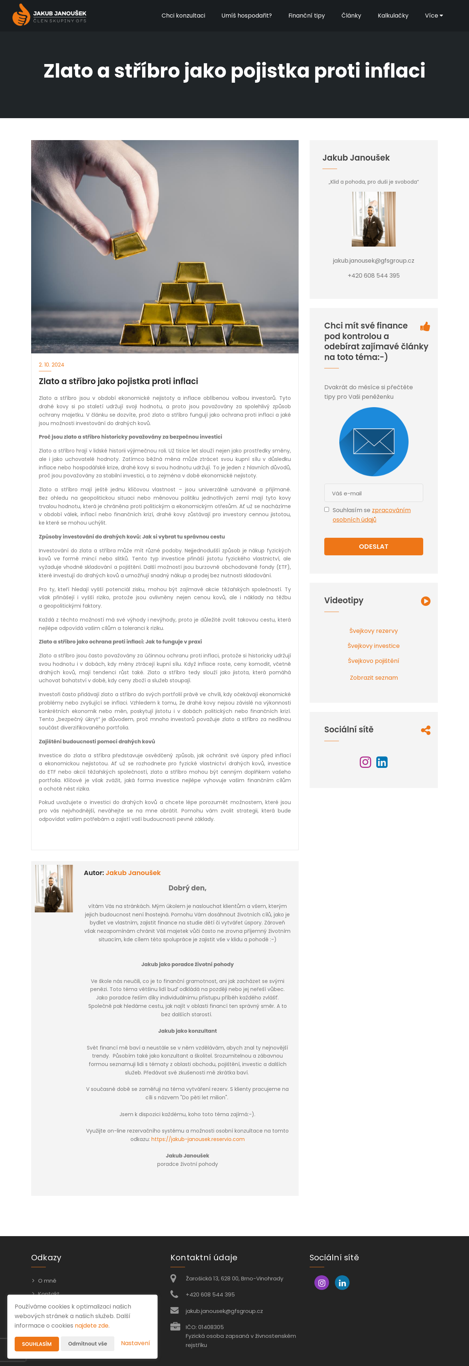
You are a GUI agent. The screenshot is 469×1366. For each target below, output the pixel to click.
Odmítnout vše (88, 1343)
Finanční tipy (306, 15)
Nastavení (135, 1343)
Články (351, 15)
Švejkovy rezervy (374, 631)
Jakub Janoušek (133, 872)
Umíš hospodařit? (245, 15)
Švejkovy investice (374, 646)
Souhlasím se (352, 510)
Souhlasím (37, 1344)
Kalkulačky (392, 15)
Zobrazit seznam (374, 677)
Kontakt (49, 1294)
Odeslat (373, 546)
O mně (47, 1280)
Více (434, 15)
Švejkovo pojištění (373, 661)
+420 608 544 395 (210, 1294)
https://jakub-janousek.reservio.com (198, 1139)
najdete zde (91, 1325)
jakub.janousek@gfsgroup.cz (224, 1311)
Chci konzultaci (182, 15)
